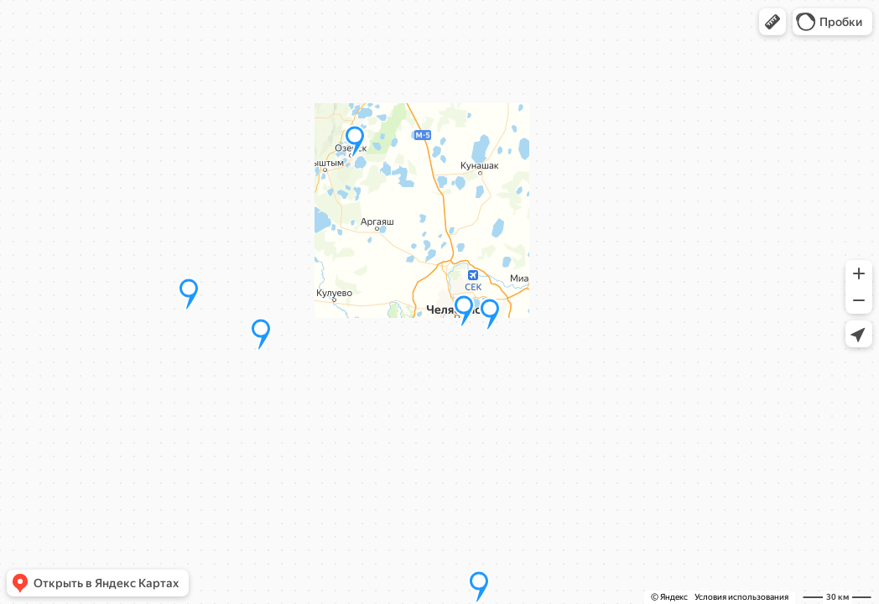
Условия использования (741, 596)
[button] (772, 21)
